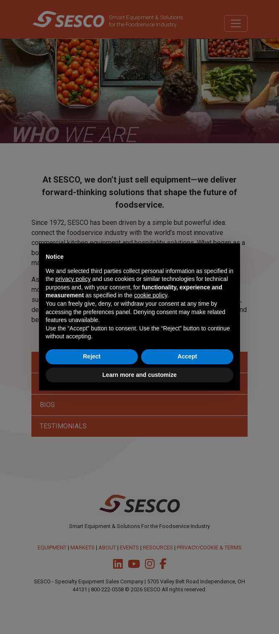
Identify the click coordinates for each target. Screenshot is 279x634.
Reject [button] (92, 356)
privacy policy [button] (72, 279)
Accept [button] (187, 356)
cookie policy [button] (150, 295)
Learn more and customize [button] (139, 374)
